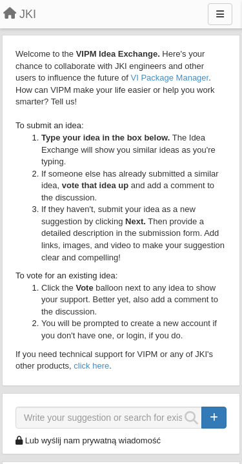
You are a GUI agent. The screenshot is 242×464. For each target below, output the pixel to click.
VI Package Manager (170, 77)
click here (91, 366)
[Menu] (220, 14)
